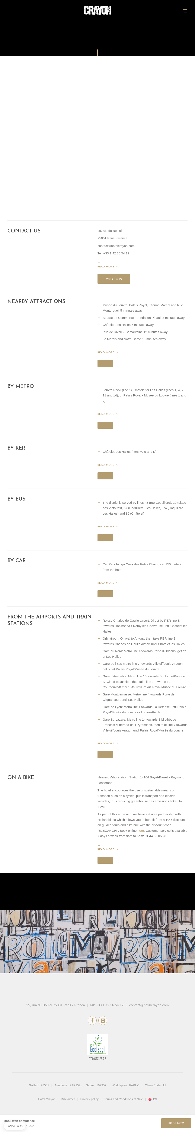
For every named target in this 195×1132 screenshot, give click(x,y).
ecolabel (97, 1044)
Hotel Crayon (46, 1099)
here (140, 830)
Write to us (113, 279)
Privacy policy (89, 1099)
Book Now (176, 1123)
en (155, 1099)
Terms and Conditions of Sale (123, 1099)
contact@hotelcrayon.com (149, 1005)
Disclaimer (68, 1099)
